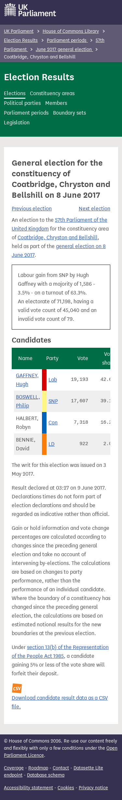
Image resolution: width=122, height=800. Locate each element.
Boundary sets (69, 113)
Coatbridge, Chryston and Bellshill (58, 237)
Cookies (66, 788)
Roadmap (38, 768)
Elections (14, 93)
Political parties (22, 103)
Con (53, 422)
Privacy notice (93, 788)
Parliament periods (67, 40)
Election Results (21, 40)
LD (51, 444)
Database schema (45, 775)
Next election (94, 209)
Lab (52, 380)
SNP (53, 401)
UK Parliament (19, 31)
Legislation (17, 122)
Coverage (14, 768)
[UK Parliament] (30, 10)
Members (56, 103)
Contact (61, 768)
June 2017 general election (64, 49)
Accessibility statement (28, 788)
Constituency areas (52, 93)
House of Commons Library (71, 31)
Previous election (32, 209)
